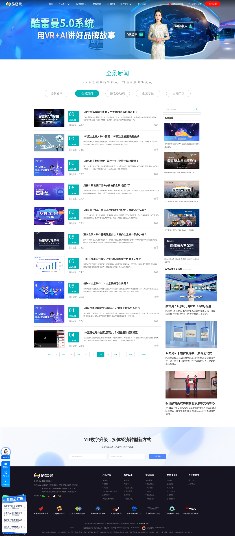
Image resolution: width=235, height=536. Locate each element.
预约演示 (213, 4)
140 (108, 354)
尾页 (144, 354)
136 (78, 354)
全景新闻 (117, 73)
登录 (194, 4)
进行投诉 (142, 523)
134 (63, 354)
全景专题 (148, 93)
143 (130, 354)
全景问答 (178, 93)
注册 (199, 4)
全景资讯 (56, 93)
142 (123, 354)
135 (70, 354)
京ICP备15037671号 (117, 528)
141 (115, 354)
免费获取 (157, 456)
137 (85, 354)
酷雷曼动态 (117, 93)
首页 (50, 354)
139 (100, 354)
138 (93, 354)
